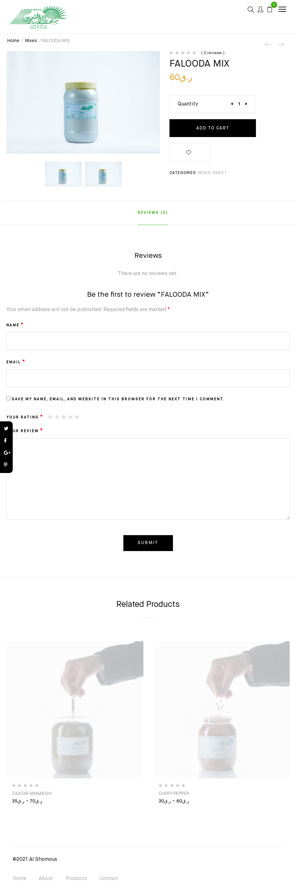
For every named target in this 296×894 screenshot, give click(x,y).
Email (15, 362)
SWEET (220, 173)
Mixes (31, 41)
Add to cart (212, 128)
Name (15, 325)
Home (13, 41)
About (46, 878)
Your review (24, 430)
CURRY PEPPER (174, 793)
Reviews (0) (153, 213)
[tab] (153, 213)
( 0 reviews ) (212, 53)
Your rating (24, 417)
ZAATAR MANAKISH (32, 793)
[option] (63, 174)
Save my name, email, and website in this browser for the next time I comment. (118, 399)
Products (76, 878)
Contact (109, 878)
